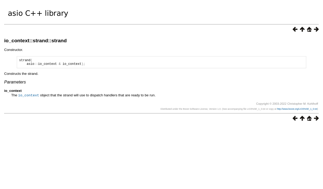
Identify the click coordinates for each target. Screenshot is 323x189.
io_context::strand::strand (35, 40)
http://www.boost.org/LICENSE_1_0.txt (297, 110)
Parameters (15, 83)
